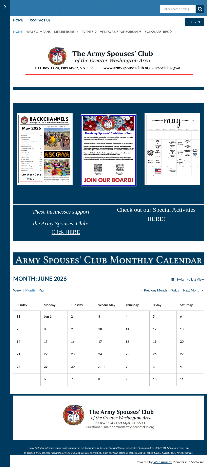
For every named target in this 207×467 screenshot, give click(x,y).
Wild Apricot (162, 462)
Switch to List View (190, 279)
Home (18, 20)
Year (42, 290)
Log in (194, 22)
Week (17, 290)
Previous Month (155, 290)
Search (200, 9)
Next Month (192, 290)
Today (175, 290)
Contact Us (40, 20)
